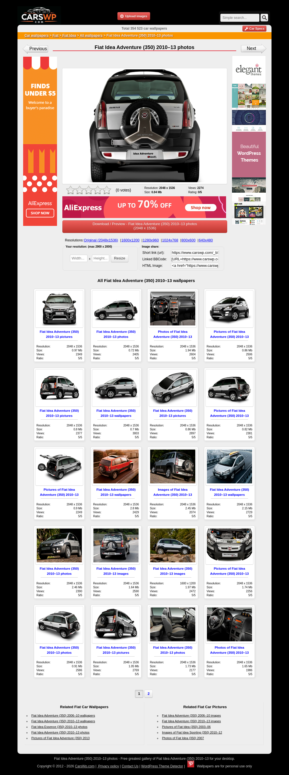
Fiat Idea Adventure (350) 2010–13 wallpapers (63, 721)
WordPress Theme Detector (162, 766)
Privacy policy (108, 766)
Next (251, 48)
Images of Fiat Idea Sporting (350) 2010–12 (192, 732)
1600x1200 (130, 240)
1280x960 (151, 240)
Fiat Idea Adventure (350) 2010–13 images (191, 721)
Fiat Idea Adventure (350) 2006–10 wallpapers (63, 715)
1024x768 (170, 240)
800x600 (188, 240)
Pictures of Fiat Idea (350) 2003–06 (186, 726)
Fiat (55, 36)
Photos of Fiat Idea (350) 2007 (183, 738)
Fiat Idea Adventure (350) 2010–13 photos (60, 732)
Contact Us (130, 766)
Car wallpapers (37, 36)
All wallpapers (91, 36)
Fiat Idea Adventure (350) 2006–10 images (191, 715)
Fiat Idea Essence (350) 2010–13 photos (59, 726)
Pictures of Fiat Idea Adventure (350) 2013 (60, 738)
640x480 (206, 240)
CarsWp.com (85, 766)
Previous (38, 48)
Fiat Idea (69, 36)
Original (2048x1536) (101, 240)
